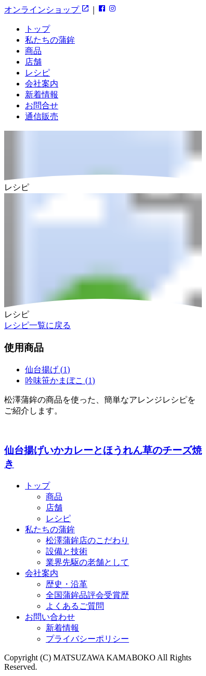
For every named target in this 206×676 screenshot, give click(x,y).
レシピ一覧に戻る (37, 325)
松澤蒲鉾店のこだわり (87, 540)
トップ (37, 28)
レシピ (37, 72)
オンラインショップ (46, 9)
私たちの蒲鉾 (50, 39)
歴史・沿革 (66, 584)
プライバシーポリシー (87, 638)
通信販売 (41, 116)
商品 (33, 50)
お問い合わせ (50, 616)
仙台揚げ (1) (47, 369)
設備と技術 (66, 551)
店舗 (33, 61)
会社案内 (41, 83)
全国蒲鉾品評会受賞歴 (87, 595)
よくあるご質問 (75, 606)
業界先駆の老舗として (87, 562)
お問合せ (41, 105)
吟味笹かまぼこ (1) (60, 380)
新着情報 (41, 94)
